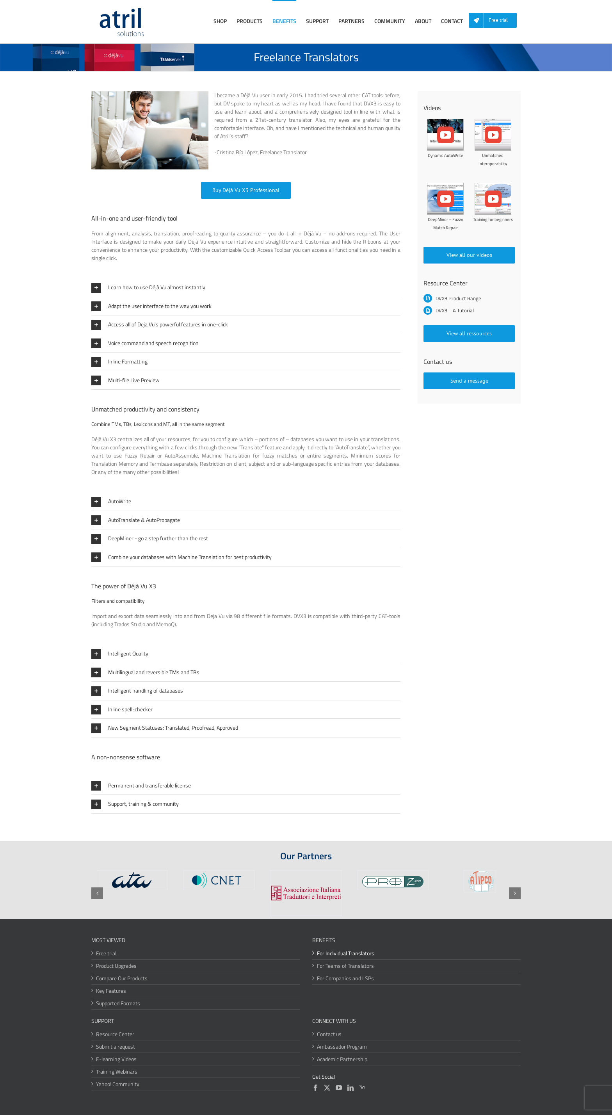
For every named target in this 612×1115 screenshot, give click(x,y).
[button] (245, 287)
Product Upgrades (116, 966)
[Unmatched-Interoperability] (493, 121)
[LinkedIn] (350, 1088)
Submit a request (115, 1046)
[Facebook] (315, 1088)
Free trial (106, 953)
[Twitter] (327, 1088)
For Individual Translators (345, 953)
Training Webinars (116, 1071)
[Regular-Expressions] (493, 185)
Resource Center (115, 1034)
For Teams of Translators (345, 966)
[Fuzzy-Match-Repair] (445, 185)
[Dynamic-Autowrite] (445, 121)
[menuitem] (496, 20)
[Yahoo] (362, 1088)
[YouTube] (339, 1088)
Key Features (111, 991)
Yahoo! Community (117, 1084)
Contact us (329, 1034)
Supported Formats (118, 1003)
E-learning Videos (116, 1059)
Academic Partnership (342, 1059)
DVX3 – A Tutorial (455, 310)
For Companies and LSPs (345, 978)
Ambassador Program (342, 1046)
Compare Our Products (122, 978)
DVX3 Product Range (458, 298)
